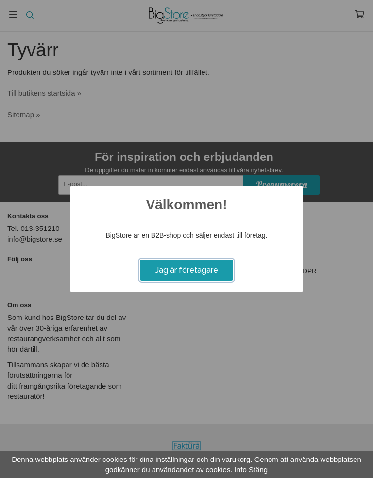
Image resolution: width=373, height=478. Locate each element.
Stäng (258, 469)
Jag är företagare (186, 270)
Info (241, 469)
